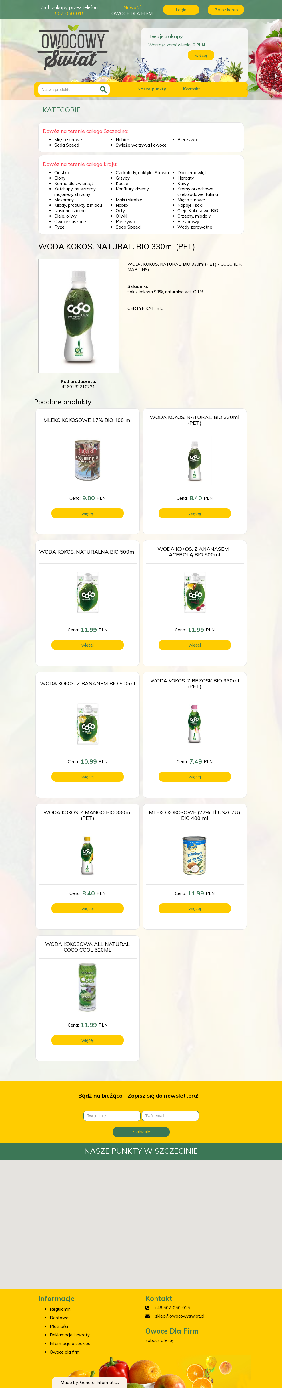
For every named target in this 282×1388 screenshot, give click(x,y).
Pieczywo (187, 139)
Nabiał (122, 139)
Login (181, 9)
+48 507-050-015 (172, 1307)
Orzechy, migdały (194, 216)
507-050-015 (70, 13)
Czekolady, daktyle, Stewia (142, 172)
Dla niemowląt (191, 172)
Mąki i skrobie (129, 199)
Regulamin (60, 1309)
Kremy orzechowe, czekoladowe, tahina (197, 191)
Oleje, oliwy (65, 216)
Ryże (59, 227)
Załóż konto (226, 9)
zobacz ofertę (159, 1340)
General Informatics (99, 1382)
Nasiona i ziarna (70, 210)
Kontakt (191, 89)
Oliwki (121, 216)
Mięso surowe (68, 139)
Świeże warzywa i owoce (141, 145)
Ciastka (61, 172)
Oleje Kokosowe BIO (197, 210)
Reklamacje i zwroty (70, 1335)
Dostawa (59, 1317)
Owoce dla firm (65, 1352)
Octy (120, 210)
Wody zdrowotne (194, 227)
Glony (59, 178)
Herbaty (185, 178)
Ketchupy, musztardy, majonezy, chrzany (75, 191)
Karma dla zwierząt (73, 183)
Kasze (122, 183)
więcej (201, 55)
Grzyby (123, 178)
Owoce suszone (70, 221)
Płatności (59, 1326)
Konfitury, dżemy (132, 189)
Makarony (64, 199)
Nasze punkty (151, 89)
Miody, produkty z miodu (78, 205)
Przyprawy (188, 221)
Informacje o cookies (70, 1343)
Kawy (183, 183)
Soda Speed (66, 145)
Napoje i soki (190, 205)
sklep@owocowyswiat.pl (179, 1316)
